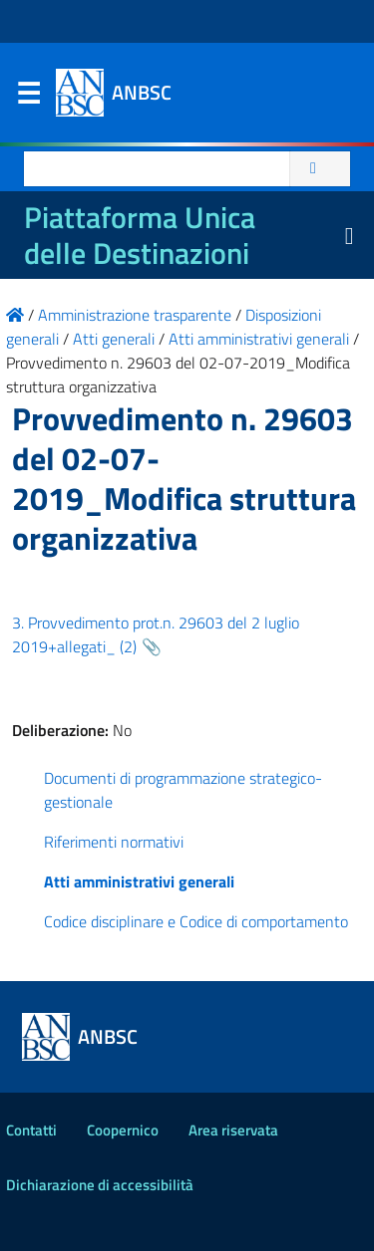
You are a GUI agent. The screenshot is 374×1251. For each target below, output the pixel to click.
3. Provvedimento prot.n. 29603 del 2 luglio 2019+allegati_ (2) (155, 634)
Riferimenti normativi (114, 842)
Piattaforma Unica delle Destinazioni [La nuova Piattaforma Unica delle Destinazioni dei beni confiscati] (139, 235)
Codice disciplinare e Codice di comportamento (196, 921)
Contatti (31, 1130)
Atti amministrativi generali (139, 881)
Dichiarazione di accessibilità (99, 1184)
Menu (28, 98)
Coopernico (123, 1130)
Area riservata (233, 1130)
